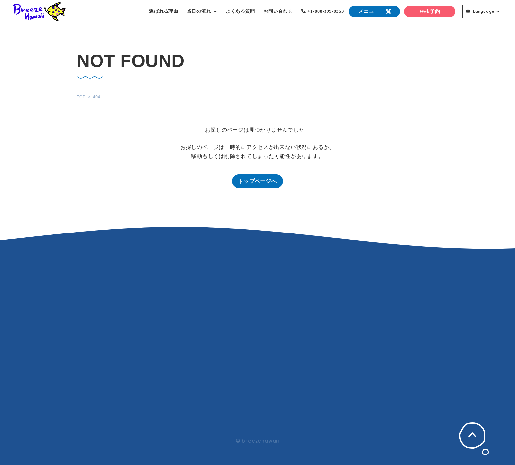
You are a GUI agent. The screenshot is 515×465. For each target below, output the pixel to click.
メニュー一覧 (374, 11)
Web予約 (429, 11)
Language (480, 11)
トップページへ (257, 181)
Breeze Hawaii (39, 11)
